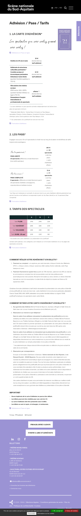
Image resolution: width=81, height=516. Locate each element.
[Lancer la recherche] (65, 8)
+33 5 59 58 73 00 (17, 465)
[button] (52, 7)
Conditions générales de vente (51, 502)
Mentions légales (32, 502)
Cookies (37, 506)
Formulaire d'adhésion (19, 123)
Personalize (31, 513)
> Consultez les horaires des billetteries (22, 485)
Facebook (19, 415)
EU (56, 8)
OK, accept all (57, 511)
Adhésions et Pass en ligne (21, 53)
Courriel (28, 415)
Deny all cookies (71, 511)
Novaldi (69, 508)
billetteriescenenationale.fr (21, 481)
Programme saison (40, 424)
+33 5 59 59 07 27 (16, 454)
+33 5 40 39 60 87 (17, 476)
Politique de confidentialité (23, 506)
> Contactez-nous (15, 488)
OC (61, 8)
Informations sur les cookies (45, 513)
